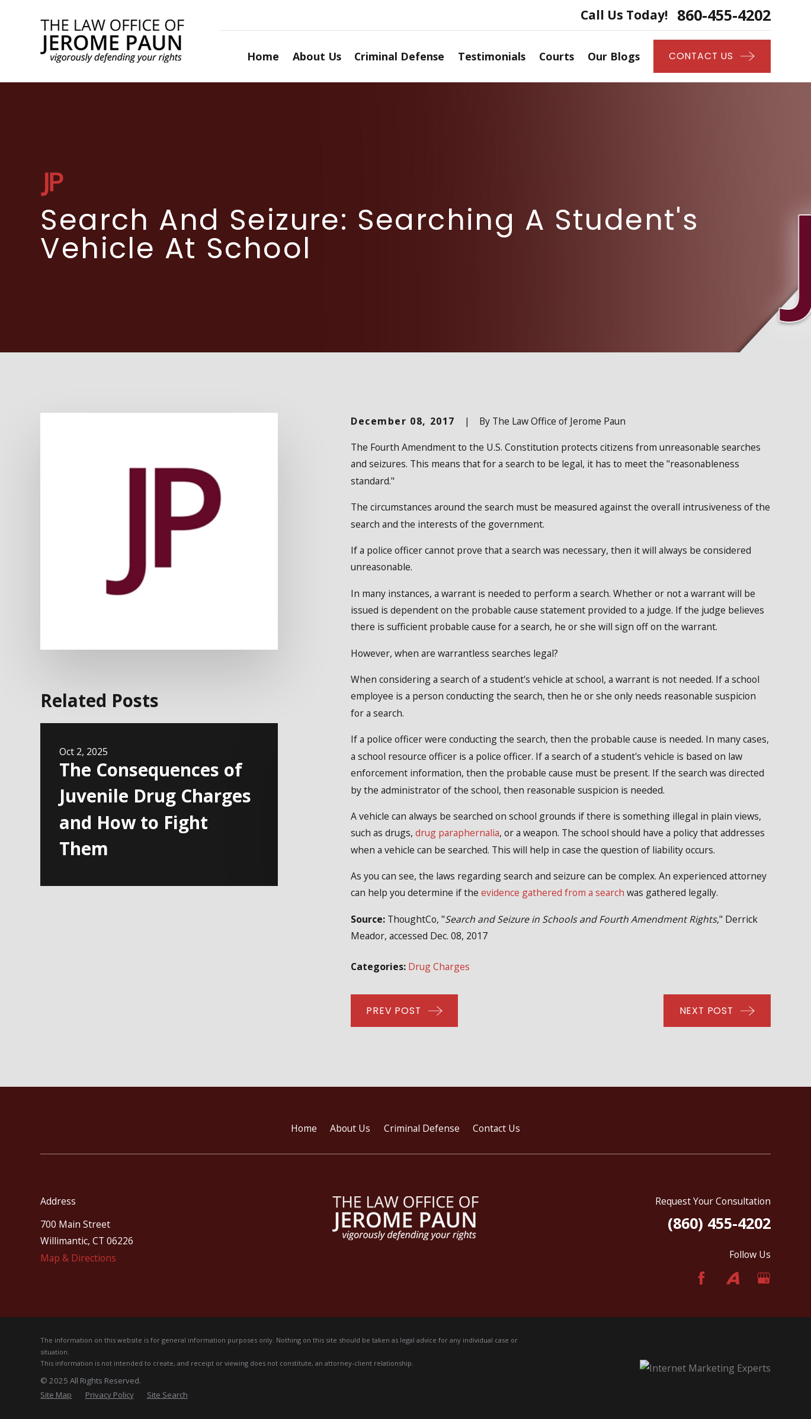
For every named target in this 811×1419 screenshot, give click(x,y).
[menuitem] (56, 1395)
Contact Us (496, 1128)
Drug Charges (439, 966)
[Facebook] (701, 1278)
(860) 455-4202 (719, 1223)
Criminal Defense (422, 1128)
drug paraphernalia (457, 832)
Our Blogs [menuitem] (614, 56)
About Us (350, 1128)
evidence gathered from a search (552, 892)
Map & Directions (78, 1257)
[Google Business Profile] (763, 1278)
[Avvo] (732, 1278)
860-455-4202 (724, 15)
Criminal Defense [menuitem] (399, 56)
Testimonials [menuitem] (491, 56)
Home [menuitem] (263, 56)
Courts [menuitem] (556, 56)
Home (304, 1128)
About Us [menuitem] (317, 56)
